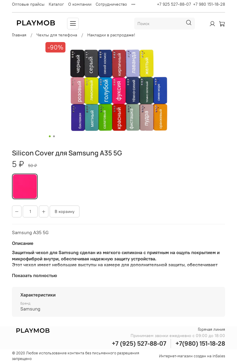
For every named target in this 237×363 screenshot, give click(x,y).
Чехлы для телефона (56, 35)
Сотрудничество (111, 4)
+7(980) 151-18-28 (200, 343)
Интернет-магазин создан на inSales (192, 356)
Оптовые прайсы (28, 4)
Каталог (56, 4)
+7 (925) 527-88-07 (139, 343)
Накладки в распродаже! (111, 35)
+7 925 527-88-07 (174, 4)
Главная (19, 35)
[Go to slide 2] (54, 136)
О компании (79, 4)
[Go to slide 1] (50, 136)
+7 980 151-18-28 (209, 4)
